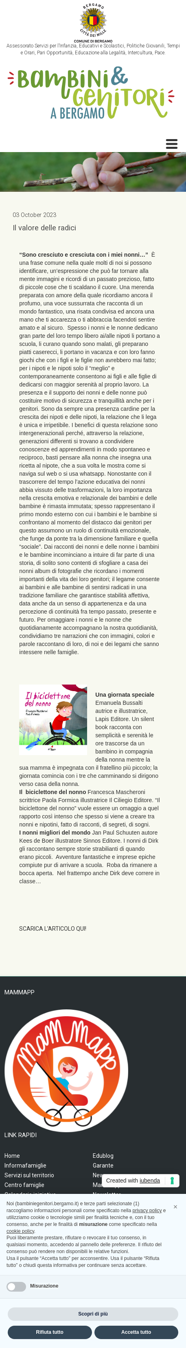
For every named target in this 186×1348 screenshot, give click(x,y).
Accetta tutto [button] (136, 1332)
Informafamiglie (25, 1165)
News (100, 1175)
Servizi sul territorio (29, 1175)
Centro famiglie (24, 1185)
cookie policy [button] (20, 1231)
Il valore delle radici (44, 227)
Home (12, 1156)
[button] (175, 1206)
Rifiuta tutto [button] (49, 1332)
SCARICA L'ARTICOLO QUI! (52, 928)
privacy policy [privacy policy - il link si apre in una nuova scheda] (147, 1210)
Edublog (103, 1156)
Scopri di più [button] (93, 1314)
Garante (103, 1165)
